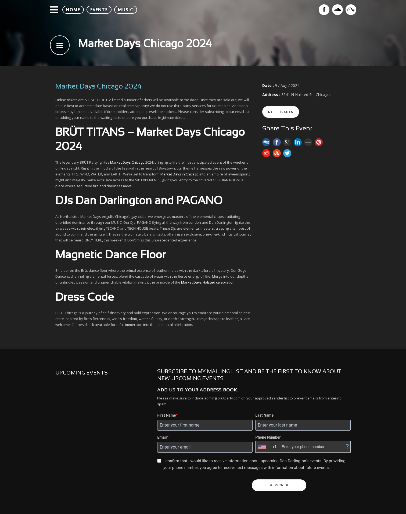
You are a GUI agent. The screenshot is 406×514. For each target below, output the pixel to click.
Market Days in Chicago (179, 174)
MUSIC (125, 10)
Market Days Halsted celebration (208, 282)
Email (162, 437)
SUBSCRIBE (278, 485)
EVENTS (99, 10)
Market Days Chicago (127, 162)
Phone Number (268, 437)
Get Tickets (280, 112)
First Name (166, 415)
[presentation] (202, 485)
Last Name (264, 415)
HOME (73, 10)
